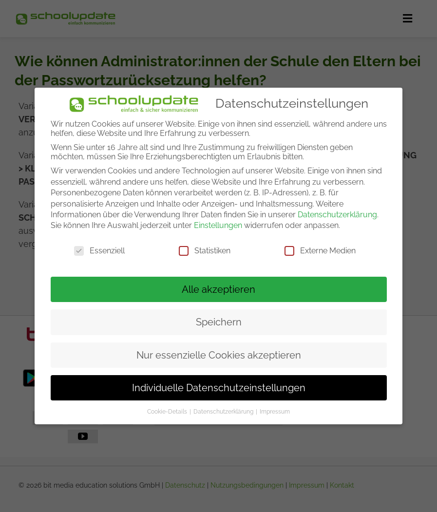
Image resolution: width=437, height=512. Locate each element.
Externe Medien (320, 250)
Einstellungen (218, 225)
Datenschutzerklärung (337, 214)
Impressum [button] (275, 411)
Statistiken (204, 250)
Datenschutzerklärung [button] (224, 411)
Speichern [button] (219, 322)
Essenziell (99, 250)
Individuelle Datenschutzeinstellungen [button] (218, 388)
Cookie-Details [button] (168, 411)
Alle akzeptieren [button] (218, 289)
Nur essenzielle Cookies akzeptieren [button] (218, 355)
